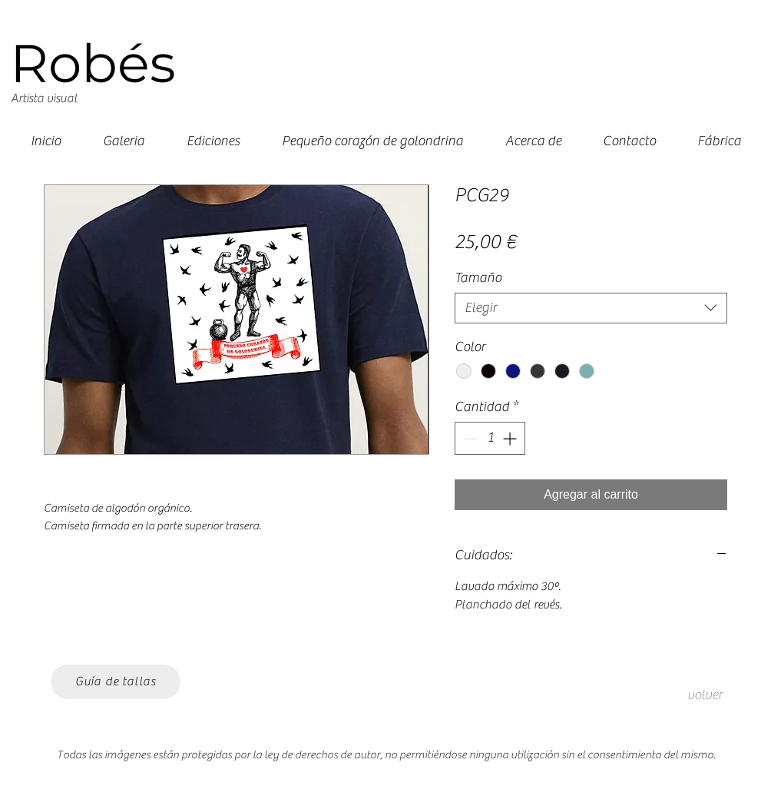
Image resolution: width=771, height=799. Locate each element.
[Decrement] (469, 438)
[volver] (704, 695)
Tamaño (478, 278)
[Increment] (511, 438)
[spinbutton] (490, 438)
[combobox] (591, 308)
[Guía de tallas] (115, 682)
